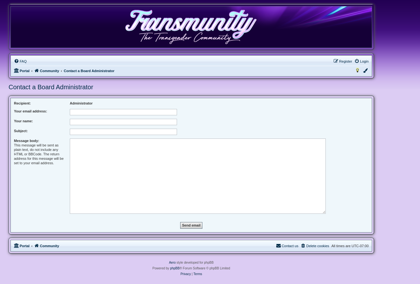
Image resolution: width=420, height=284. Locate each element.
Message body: (26, 141)
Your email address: (30, 111)
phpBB (175, 268)
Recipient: (22, 103)
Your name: (23, 121)
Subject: (21, 131)
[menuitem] (20, 61)
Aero (172, 262)
